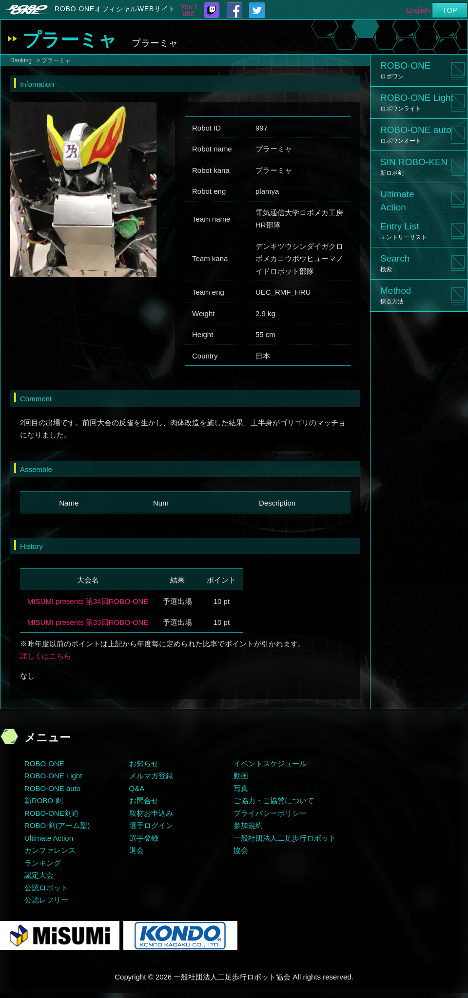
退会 (136, 850)
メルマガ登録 (151, 776)
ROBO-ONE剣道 (51, 813)
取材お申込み (151, 813)
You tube (188, 10)
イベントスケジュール (270, 763)
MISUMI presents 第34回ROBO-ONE (87, 601)
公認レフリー (46, 900)
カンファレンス (50, 850)
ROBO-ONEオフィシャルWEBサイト (115, 9)
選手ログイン (151, 825)
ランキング (42, 863)
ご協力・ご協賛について (274, 800)
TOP (449, 10)
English (418, 10)
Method (395, 295)
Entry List (403, 231)
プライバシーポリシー (270, 813)
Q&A (137, 788)
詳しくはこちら (45, 656)
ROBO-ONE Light (416, 102)
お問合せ (143, 800)
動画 (241, 776)
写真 (241, 788)
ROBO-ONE (405, 70)
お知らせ (143, 763)
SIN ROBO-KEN (414, 166)
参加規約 (248, 825)
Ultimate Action (48, 838)
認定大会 (39, 875)
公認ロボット (46, 888)
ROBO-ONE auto (415, 134)
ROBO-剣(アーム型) (57, 825)
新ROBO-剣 (43, 800)
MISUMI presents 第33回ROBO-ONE (87, 622)
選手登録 (143, 838)
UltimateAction (397, 200)
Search (395, 263)
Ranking (21, 60)
